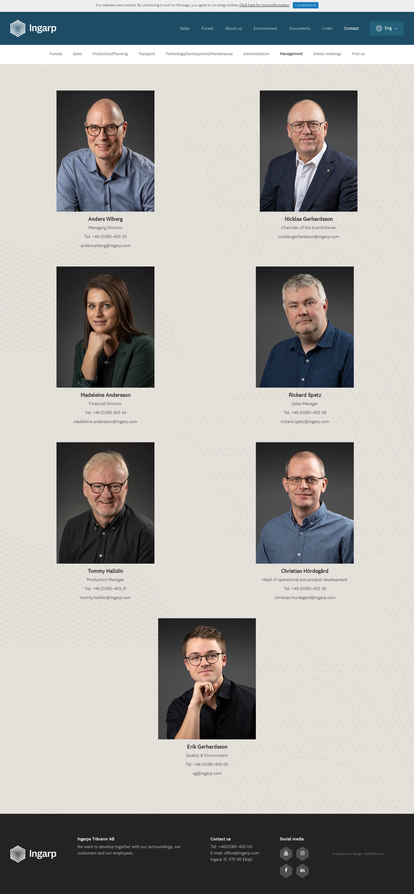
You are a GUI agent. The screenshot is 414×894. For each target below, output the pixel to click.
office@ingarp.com (241, 853)
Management (291, 54)
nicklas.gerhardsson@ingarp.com (308, 237)
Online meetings (327, 54)
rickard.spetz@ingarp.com (305, 422)
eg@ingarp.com (207, 774)
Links (327, 29)
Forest (207, 29)
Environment (265, 29)
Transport (146, 54)
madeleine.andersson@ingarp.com (105, 422)
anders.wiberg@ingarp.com (105, 246)
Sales (185, 29)
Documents (299, 29)
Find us (358, 54)
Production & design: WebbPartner (358, 854)
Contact (351, 29)
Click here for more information (264, 5)
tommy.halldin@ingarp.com (105, 598)
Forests (56, 54)
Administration (256, 54)
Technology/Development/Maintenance (199, 54)
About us (233, 29)
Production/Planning (110, 54)
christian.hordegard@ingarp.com (305, 598)
